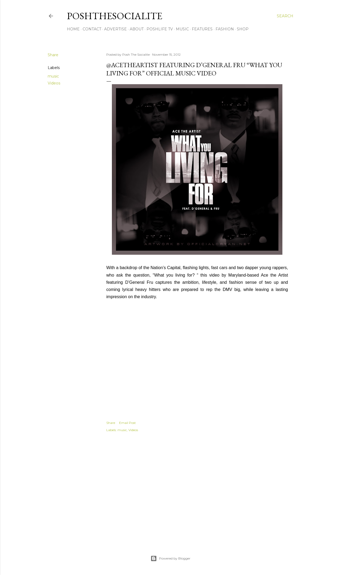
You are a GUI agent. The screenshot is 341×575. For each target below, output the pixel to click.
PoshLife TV (160, 29)
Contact (92, 29)
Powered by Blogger (170, 558)
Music (182, 29)
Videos (54, 83)
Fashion (225, 29)
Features (202, 29)
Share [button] (53, 54)
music (53, 76)
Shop (243, 29)
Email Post (127, 423)
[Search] (285, 16)
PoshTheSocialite (114, 16)
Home (73, 29)
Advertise (115, 29)
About (137, 29)
